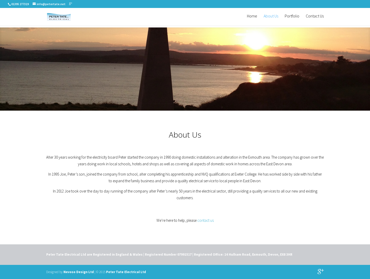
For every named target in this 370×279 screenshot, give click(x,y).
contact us (205, 220)
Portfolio (292, 18)
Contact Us (315, 18)
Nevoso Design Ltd (78, 272)
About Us (271, 18)
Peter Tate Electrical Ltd (126, 272)
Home (252, 18)
